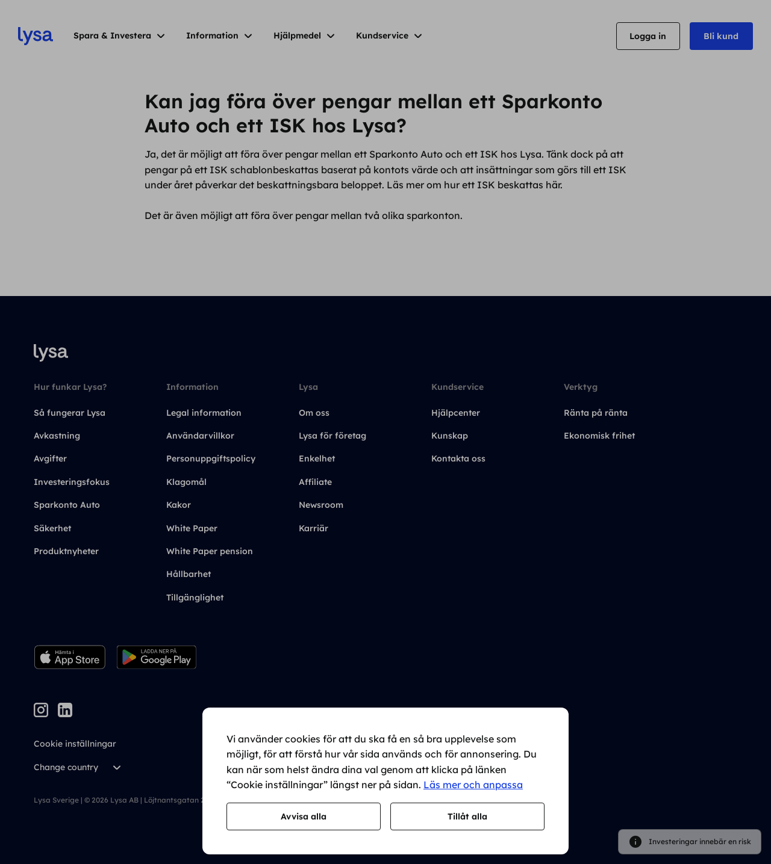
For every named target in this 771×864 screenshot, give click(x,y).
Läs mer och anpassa (473, 785)
